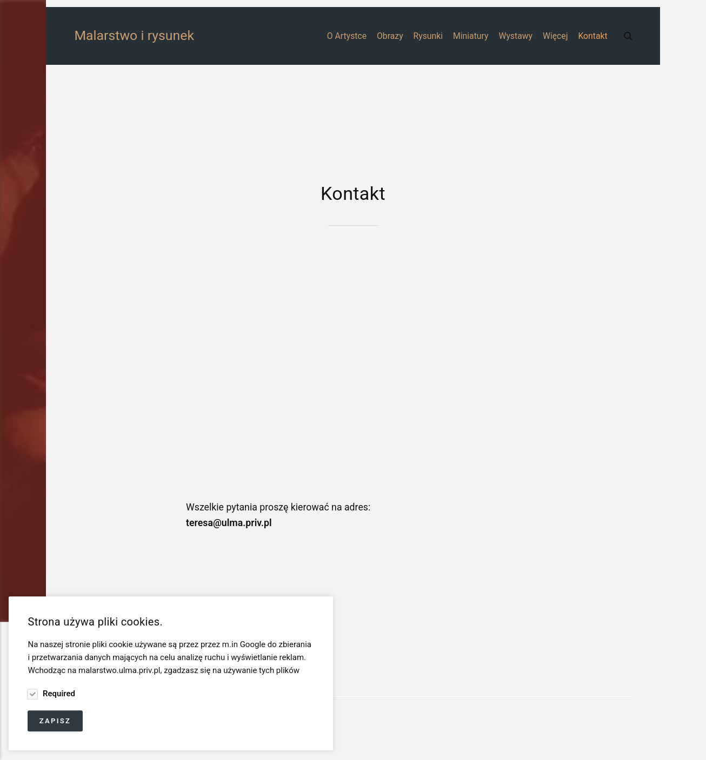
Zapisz (55, 721)
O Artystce (347, 36)
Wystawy (515, 36)
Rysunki (428, 36)
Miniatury (471, 36)
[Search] (628, 36)
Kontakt (592, 36)
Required (58, 693)
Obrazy (390, 36)
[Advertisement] (353, 123)
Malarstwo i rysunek (105, 35)
